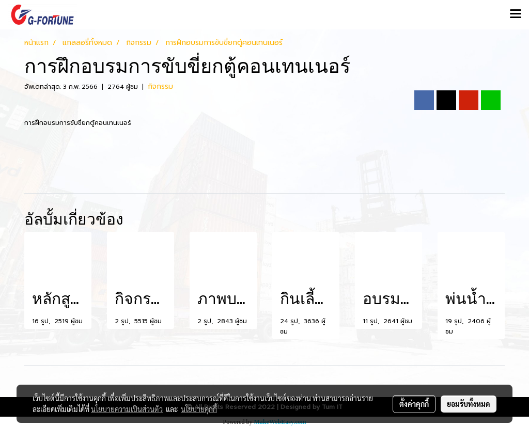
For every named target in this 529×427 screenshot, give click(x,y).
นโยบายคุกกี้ (199, 409)
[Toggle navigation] (515, 14)
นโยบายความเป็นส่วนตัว (127, 409)
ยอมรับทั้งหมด (468, 403)
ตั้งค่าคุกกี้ (414, 403)
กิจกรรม (160, 86)
